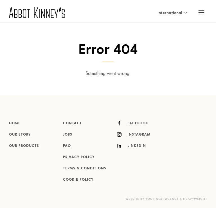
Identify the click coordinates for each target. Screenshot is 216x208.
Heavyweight (195, 199)
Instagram (133, 134)
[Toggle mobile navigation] (201, 12)
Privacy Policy (78, 157)
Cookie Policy (78, 180)
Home (15, 123)
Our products (24, 146)
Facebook (132, 123)
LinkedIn (131, 145)
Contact (72, 123)
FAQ (67, 146)
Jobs (67, 134)
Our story (20, 134)
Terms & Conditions (84, 168)
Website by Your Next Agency (152, 199)
